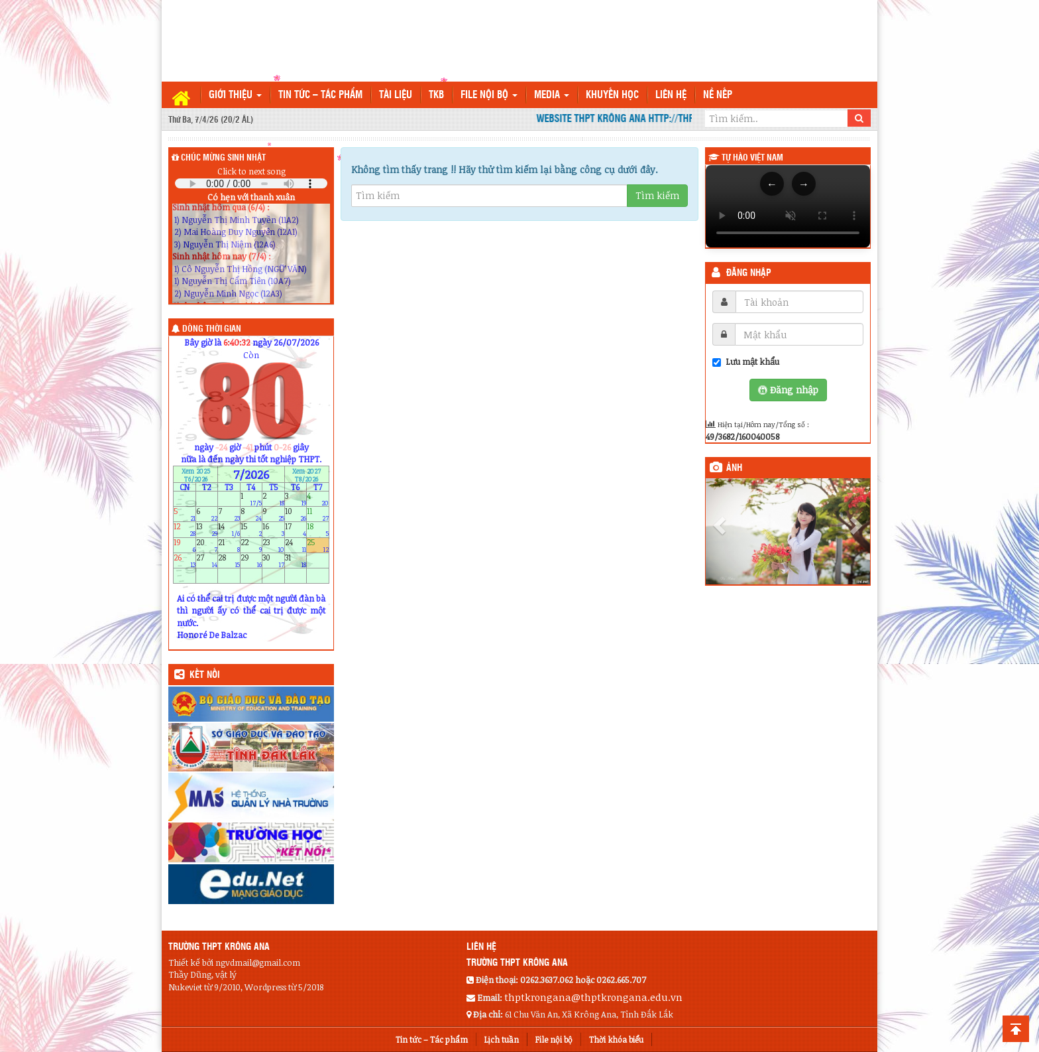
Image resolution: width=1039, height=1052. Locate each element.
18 (318, 529)
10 (296, 514)
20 (207, 545)
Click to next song (251, 171)
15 (251, 529)
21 (229, 545)
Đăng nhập (748, 273)
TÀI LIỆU (395, 95)
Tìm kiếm (657, 195)
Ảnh (734, 468)
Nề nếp (717, 95)
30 (273, 560)
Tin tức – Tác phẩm (320, 95)
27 (207, 560)
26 (184, 560)
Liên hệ (670, 95)
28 (229, 560)
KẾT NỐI (205, 675)
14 (229, 529)
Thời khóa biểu (616, 1039)
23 (273, 545)
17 (296, 529)
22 (251, 545)
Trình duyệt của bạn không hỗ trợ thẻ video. (788, 206)
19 (184, 545)
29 (251, 560)
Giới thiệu (235, 95)
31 (296, 560)
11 (318, 514)
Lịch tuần (501, 1039)
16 (273, 529)
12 (184, 529)
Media (551, 95)
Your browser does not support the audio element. (251, 183)
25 (318, 545)
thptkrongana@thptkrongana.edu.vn (593, 997)
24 (296, 545)
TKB (436, 95)
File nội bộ (489, 95)
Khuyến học (612, 95)
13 (207, 529)
